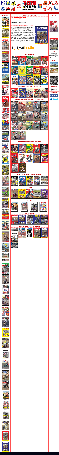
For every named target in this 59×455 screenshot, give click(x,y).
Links (55, 13)
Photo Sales (18, 13)
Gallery (24, 13)
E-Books (42, 13)
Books (38, 13)
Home (4, 13)
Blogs (47, 13)
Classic (13, 13)
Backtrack (8, 13)
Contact (51, 13)
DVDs (35, 13)
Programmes (29, 13)
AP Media (36, 453)
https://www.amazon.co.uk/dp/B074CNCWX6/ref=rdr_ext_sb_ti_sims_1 (22, 25)
